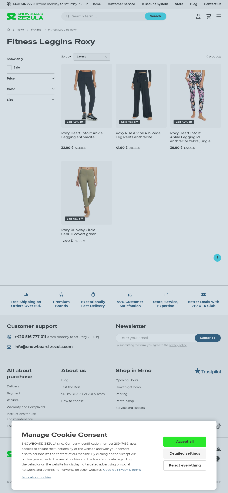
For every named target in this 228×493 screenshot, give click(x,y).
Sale (17, 67)
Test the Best (71, 387)
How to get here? (128, 387)
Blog (193, 4)
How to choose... (73, 401)
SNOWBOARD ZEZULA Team (83, 394)
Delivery (13, 386)
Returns (13, 400)
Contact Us (212, 4)
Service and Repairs (130, 407)
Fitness (36, 29)
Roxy (20, 29)
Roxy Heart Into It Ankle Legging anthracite (82, 135)
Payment (13, 393)
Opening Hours (127, 380)
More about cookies (36, 477)
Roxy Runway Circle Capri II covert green (79, 232)
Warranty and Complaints (26, 407)
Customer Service (121, 4)
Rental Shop (125, 401)
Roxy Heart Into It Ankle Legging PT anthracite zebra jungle (190, 137)
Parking (121, 394)
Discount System (155, 4)
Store (179, 4)
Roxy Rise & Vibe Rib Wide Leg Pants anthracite (138, 135)
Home (96, 4)
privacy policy (178, 345)
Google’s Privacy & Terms (122, 469)
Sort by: (66, 56)
